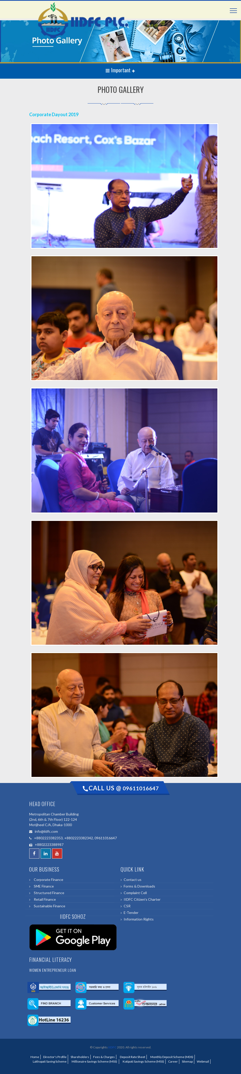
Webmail (203, 1061)
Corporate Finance (47, 879)
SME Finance (43, 886)
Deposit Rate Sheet (132, 1057)
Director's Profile (55, 1057)
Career (173, 1061)
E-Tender (131, 912)
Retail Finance (44, 899)
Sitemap (187, 1061)
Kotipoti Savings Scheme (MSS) (143, 1061)
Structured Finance (48, 893)
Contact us (132, 879)
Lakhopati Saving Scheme (49, 1061)
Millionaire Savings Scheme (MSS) (94, 1061)
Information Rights (139, 919)
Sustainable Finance (48, 906)
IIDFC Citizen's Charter (142, 899)
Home (34, 1057)
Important (119, 70)
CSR (127, 906)
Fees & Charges (104, 1057)
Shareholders (80, 1057)
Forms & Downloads (139, 886)
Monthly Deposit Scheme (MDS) (171, 1057)
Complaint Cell (135, 893)
